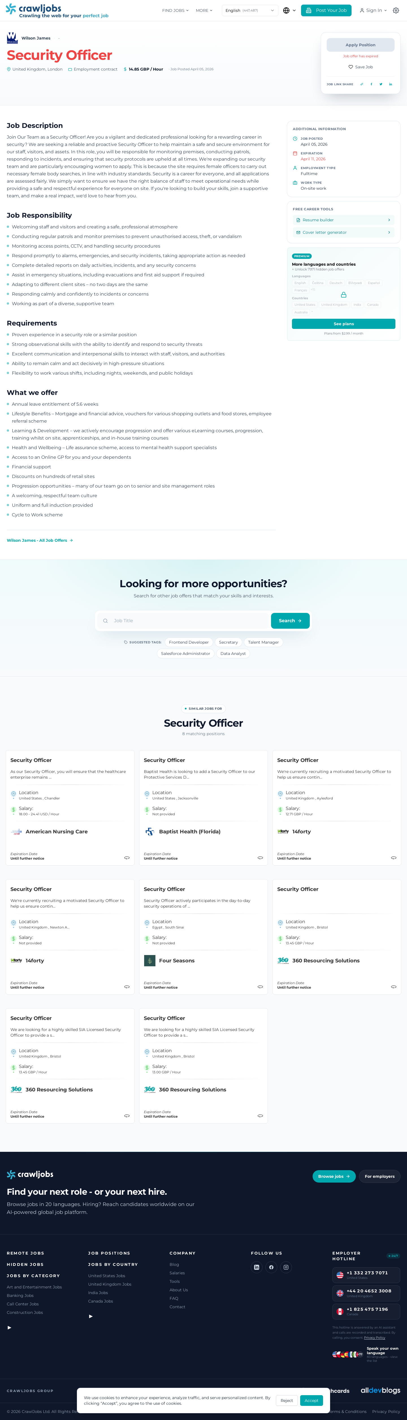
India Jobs (98, 1292)
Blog (174, 1264)
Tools (175, 1281)
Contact (177, 1306)
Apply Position (361, 44)
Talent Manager (263, 642)
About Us (179, 1289)
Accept (312, 1400)
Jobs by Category (33, 1275)
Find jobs (175, 10)
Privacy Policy (374, 1338)
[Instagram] (286, 1267)
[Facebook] (271, 1267)
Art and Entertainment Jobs (34, 1287)
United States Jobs (106, 1275)
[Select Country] (289, 10)
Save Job (360, 66)
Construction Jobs (25, 1312)
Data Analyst (233, 653)
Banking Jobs (20, 1295)
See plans (344, 323)
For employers (380, 1176)
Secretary (228, 642)
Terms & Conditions (347, 1411)
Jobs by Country (113, 1264)
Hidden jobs (25, 1264)
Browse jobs (334, 1176)
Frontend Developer (189, 642)
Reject (287, 1400)
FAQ (174, 1298)
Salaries (177, 1272)
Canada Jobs (100, 1301)
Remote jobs (26, 1253)
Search (290, 620)
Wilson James (35, 38)
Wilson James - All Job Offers (40, 540)
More (204, 10)
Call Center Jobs (23, 1304)
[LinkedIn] (256, 1267)
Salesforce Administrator (185, 653)
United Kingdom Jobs (109, 1284)
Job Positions (109, 1253)
